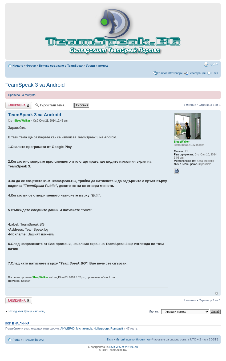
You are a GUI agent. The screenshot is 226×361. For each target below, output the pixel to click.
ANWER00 (67, 328)
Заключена (18, 105)
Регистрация (196, 73)
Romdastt (116, 328)
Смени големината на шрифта (214, 64)
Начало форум (33, 339)
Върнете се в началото (216, 293)
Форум (31, 65)
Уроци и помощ (97, 65)
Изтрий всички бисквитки (133, 339)
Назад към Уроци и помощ (27, 311)
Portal (16, 339)
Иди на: (154, 311)
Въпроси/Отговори (170, 73)
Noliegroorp (101, 328)
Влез (214, 73)
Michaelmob (84, 328)
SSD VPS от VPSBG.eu (123, 347)
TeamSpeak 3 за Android (35, 85)
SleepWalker (22, 120)
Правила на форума (21, 95)
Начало (18, 65)
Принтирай (206, 64)
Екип (110, 339)
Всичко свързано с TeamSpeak (61, 65)
